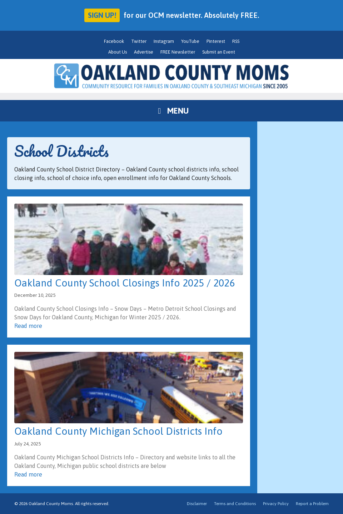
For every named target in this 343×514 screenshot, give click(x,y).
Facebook (114, 41)
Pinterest (216, 41)
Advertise (143, 52)
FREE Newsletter (177, 52)
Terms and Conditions (235, 503)
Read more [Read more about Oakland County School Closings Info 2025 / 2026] (28, 326)
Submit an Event (218, 52)
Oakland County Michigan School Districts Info (118, 431)
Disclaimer (197, 503)
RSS (235, 41)
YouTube (190, 41)
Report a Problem (312, 503)
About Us (117, 52)
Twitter (138, 41)
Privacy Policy (276, 503)
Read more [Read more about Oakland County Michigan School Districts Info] (28, 474)
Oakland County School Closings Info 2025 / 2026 (124, 283)
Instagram (164, 41)
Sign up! (102, 15)
